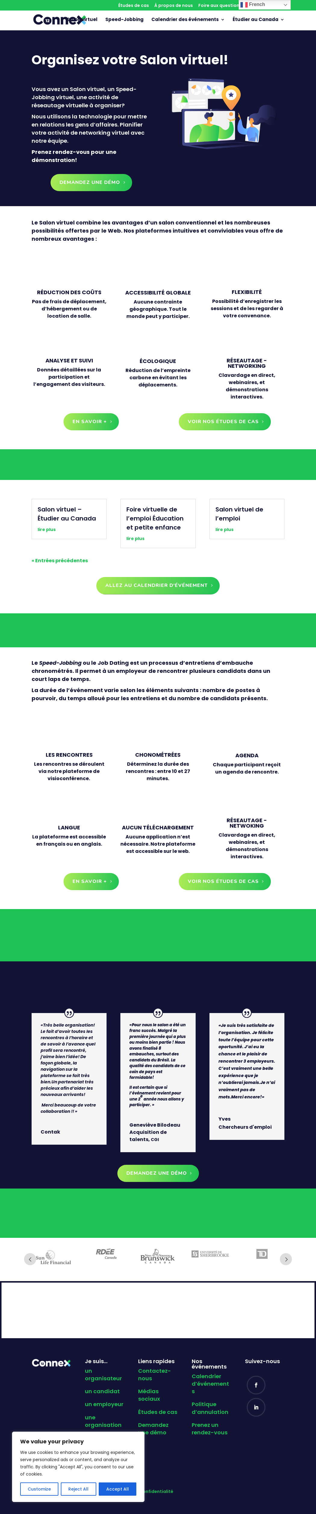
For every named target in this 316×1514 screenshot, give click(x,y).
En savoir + (90, 421)
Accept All (117, 1489)
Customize (39, 1489)
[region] (78, 1467)
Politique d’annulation (210, 1407)
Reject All (78, 1489)
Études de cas (133, 5)
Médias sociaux (149, 1395)
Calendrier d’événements (210, 1383)
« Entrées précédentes (60, 560)
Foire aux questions (220, 5)
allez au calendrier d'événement (156, 585)
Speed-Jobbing (124, 20)
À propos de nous (173, 5)
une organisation (103, 1421)
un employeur (104, 1404)
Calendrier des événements (185, 20)
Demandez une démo (90, 182)
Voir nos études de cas (223, 421)
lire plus (47, 530)
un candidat (102, 1391)
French (252, 4)
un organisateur (103, 1374)
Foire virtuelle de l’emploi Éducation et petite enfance (155, 518)
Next (286, 1259)
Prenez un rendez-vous (210, 1428)
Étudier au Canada (255, 20)
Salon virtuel (82, 20)
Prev (30, 1259)
